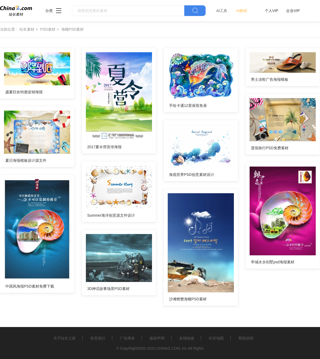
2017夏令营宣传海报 (104, 147)
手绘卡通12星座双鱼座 (188, 105)
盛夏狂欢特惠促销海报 (24, 92)
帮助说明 (245, 338)
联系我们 (97, 338)
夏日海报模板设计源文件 (25, 160)
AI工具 (221, 11)
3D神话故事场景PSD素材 (108, 289)
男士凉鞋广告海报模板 (269, 79)
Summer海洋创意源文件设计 (111, 215)
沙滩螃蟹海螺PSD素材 (188, 299)
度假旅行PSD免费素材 (270, 148)
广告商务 (127, 338)
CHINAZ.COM (168, 348)
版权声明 (157, 338)
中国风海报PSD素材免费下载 (29, 286)
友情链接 (186, 338)
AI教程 (241, 11)
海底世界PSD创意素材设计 (191, 174)
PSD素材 (47, 29)
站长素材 (26, 29)
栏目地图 (216, 338)
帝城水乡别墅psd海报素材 (272, 262)
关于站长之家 (64, 338)
